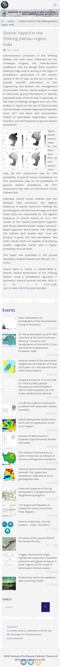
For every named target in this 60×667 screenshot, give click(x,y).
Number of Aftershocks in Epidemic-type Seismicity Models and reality (37, 439)
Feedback (12, 626)
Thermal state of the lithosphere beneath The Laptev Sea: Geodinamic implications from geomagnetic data (37, 474)
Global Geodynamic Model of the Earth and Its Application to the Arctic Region (37, 423)
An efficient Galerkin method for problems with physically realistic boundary (37, 406)
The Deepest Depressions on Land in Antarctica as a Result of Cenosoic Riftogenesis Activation (37, 456)
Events (10, 21)
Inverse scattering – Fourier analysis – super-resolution (34, 523)
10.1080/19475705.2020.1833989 (27, 288)
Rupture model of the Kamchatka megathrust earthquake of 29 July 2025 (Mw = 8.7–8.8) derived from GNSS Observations (37, 365)
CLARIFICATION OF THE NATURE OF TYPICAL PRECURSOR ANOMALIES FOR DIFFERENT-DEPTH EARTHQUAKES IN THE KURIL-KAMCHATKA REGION (37, 386)
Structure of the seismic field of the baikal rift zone (36, 539)
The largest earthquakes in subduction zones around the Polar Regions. (35, 508)
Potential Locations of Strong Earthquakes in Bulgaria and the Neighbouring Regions (36, 492)
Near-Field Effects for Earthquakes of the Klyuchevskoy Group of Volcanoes (37, 321)
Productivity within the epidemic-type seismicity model (37, 579)
